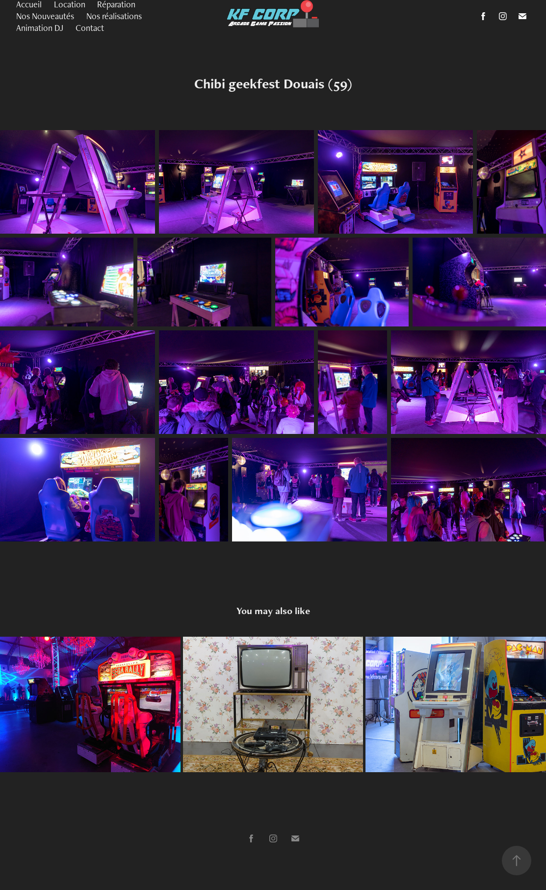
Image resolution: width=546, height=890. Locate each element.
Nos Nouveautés (45, 16)
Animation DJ (39, 27)
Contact (90, 27)
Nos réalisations (114, 16)
